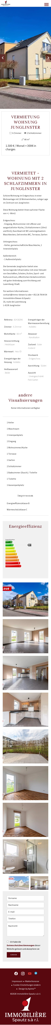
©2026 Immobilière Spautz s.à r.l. (25, 993)
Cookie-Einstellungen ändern (27, 985)
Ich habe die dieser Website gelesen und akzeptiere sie (23, 945)
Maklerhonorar (32, 981)
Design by (26, 988)
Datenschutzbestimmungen (20, 945)
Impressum (17, 981)
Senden (13, 955)
